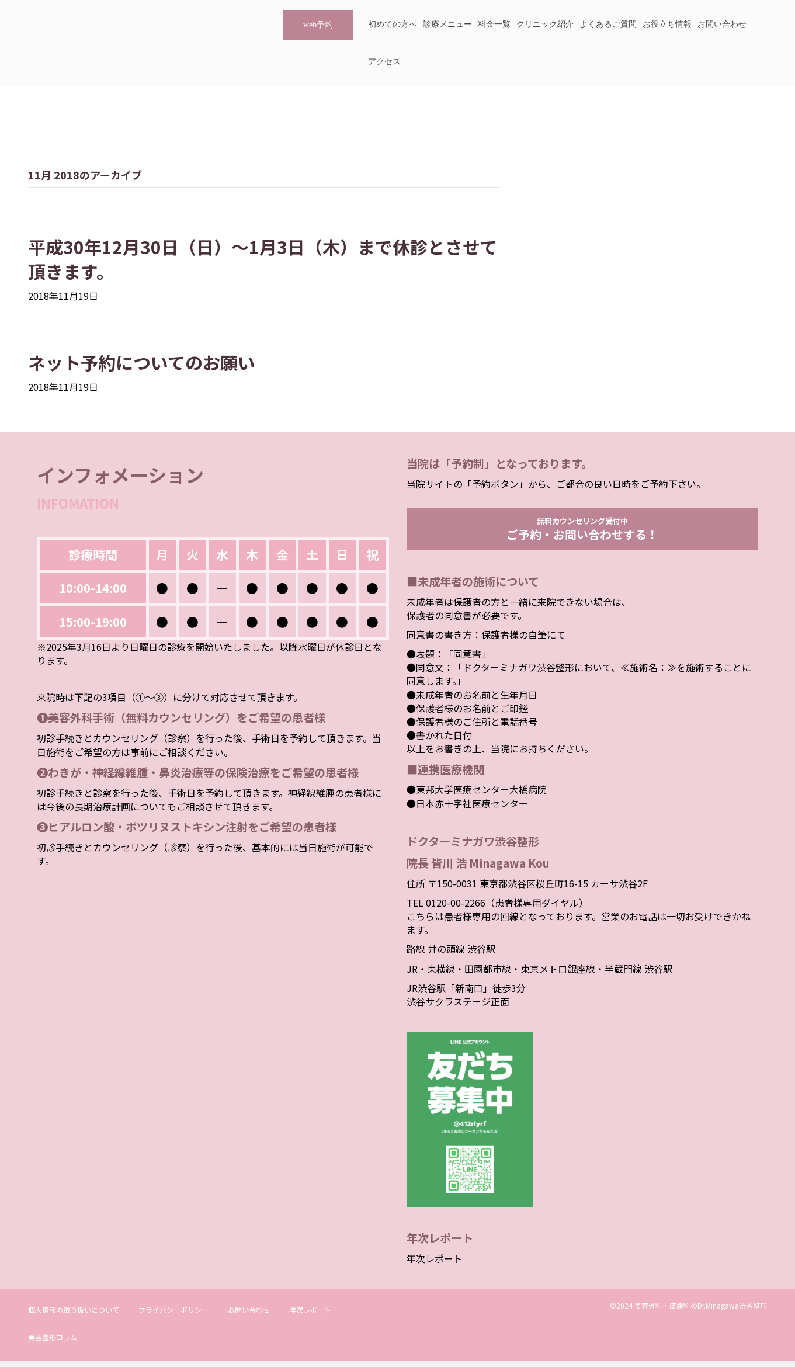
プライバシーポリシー (173, 1315)
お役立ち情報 (667, 24)
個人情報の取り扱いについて (73, 1315)
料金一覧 (494, 24)
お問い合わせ (722, 24)
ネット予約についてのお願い (141, 362)
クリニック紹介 (545, 24)
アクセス (384, 61)
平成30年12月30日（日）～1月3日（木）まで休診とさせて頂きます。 (263, 259)
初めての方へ (392, 24)
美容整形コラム (52, 1343)
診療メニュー (447, 24)
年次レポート (435, 1264)
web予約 (318, 24)
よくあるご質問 (608, 24)
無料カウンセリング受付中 (582, 532)
